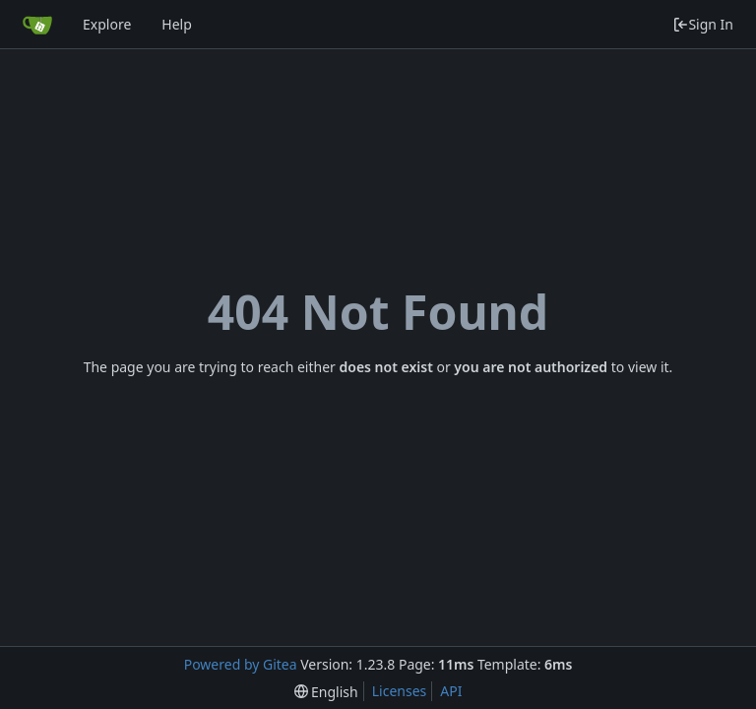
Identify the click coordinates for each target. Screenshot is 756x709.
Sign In (702, 24)
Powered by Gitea (240, 664)
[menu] (326, 691)
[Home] (37, 24)
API (451, 690)
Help (176, 24)
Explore (107, 24)
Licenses (399, 690)
